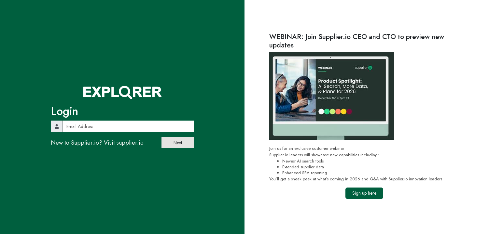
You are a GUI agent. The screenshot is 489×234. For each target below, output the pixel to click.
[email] (128, 126)
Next (178, 142)
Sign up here (364, 193)
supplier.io (130, 142)
